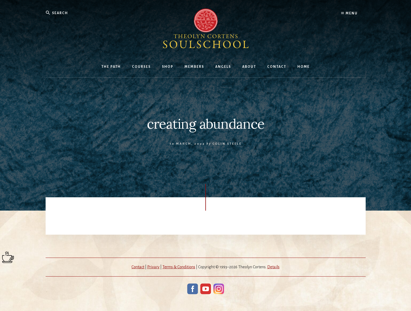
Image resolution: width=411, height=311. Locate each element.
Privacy (153, 267)
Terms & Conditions (178, 267)
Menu (349, 13)
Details (273, 267)
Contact (137, 267)
